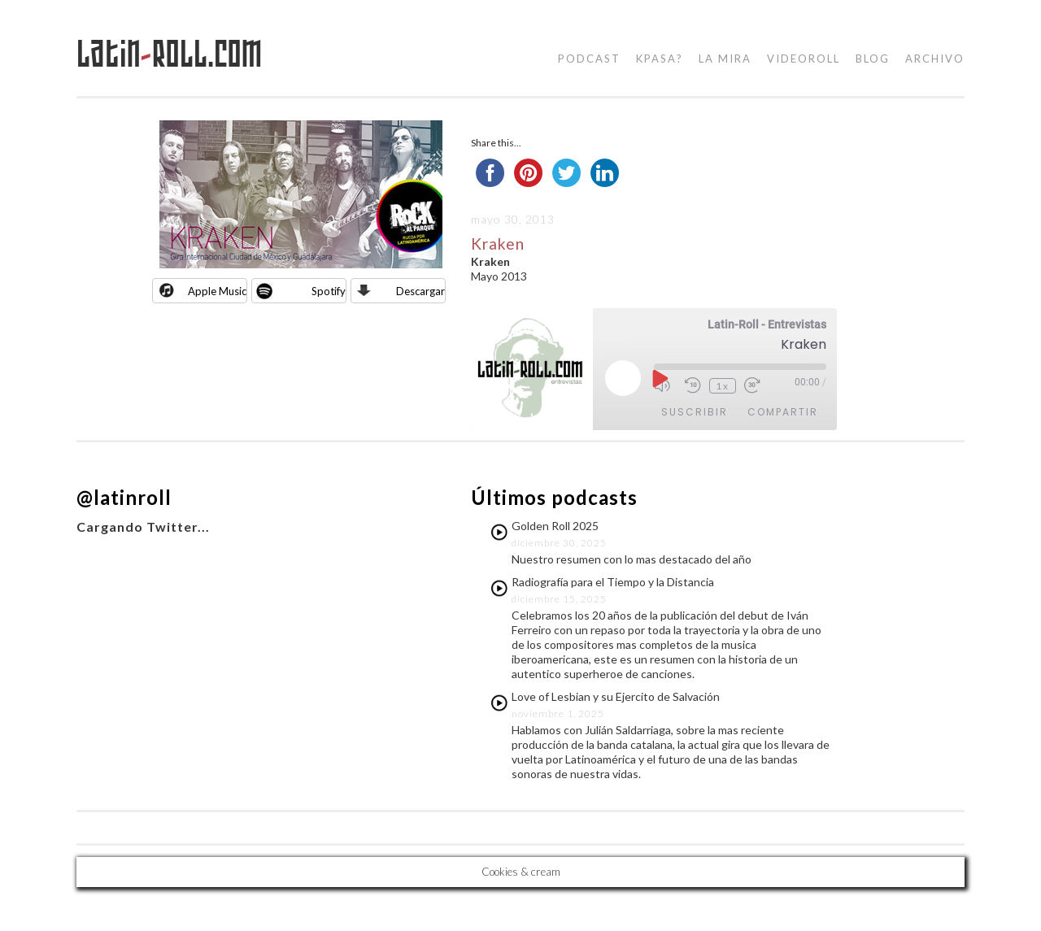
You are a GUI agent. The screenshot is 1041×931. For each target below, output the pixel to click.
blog (873, 58)
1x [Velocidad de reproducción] (723, 386)
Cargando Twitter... (143, 526)
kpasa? (659, 58)
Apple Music (217, 291)
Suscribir (694, 412)
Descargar (420, 291)
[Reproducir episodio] (659, 378)
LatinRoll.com (169, 54)
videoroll (803, 58)
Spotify (328, 291)
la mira (725, 58)
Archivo (935, 58)
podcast (589, 58)
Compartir (782, 412)
